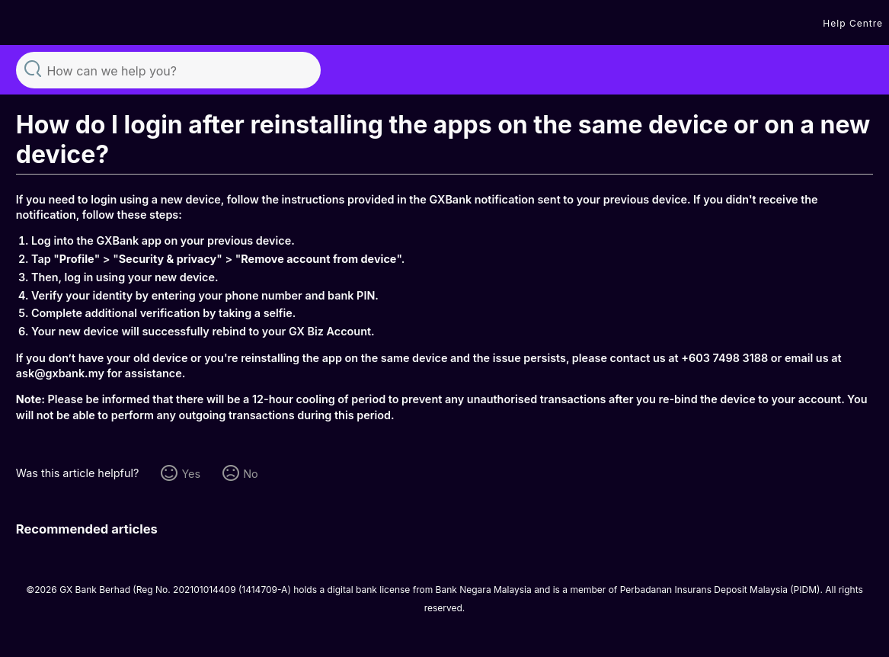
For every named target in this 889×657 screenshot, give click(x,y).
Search (32, 68)
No (250, 473)
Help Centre (853, 23)
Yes (190, 473)
